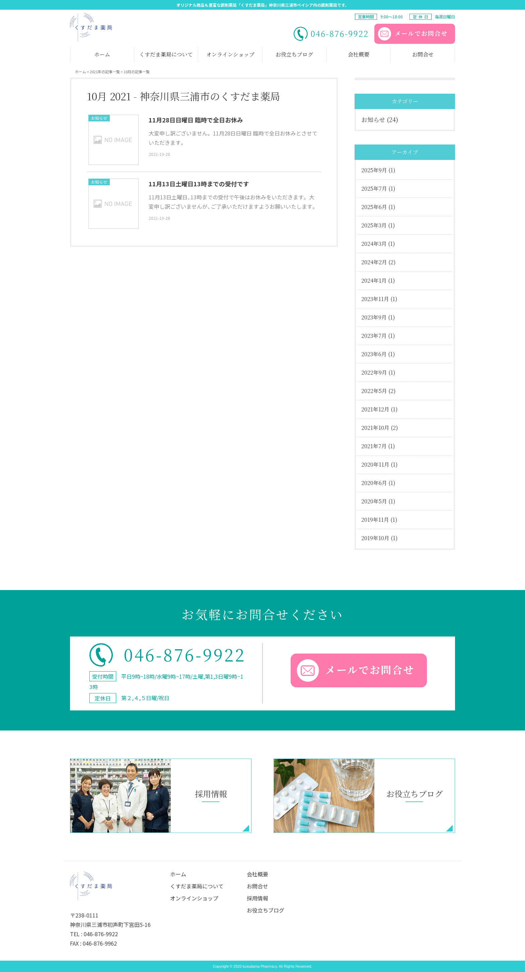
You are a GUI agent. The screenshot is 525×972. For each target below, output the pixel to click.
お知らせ (99, 118)
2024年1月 (374, 280)
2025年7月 (374, 188)
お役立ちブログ (265, 910)
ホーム (178, 874)
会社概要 (257, 874)
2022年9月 (374, 372)
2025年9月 (374, 170)
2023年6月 (374, 354)
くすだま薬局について (197, 886)
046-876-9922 (101, 934)
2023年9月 (374, 317)
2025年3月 (374, 225)
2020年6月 (374, 483)
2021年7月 (374, 446)
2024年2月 (374, 262)
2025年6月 (374, 207)
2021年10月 (375, 427)
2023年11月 (375, 299)
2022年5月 (374, 391)
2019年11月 (375, 519)
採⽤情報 (257, 898)
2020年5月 (374, 501)
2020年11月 (375, 464)
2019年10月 (375, 538)
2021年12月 (375, 409)
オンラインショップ (194, 898)
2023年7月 (374, 335)
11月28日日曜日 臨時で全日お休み (196, 119)
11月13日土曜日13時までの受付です (199, 183)
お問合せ (257, 886)
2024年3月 (374, 244)
